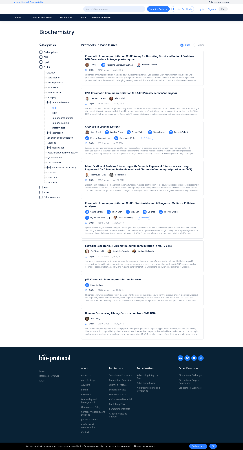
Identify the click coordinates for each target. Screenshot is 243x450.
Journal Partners (89, 419)
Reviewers (86, 394)
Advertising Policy (146, 382)
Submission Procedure (120, 375)
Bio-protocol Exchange (190, 375)
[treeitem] (58, 52)
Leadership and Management (89, 401)
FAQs (41, 380)
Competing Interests (119, 408)
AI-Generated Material (120, 399)
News (42, 371)
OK (213, 446)
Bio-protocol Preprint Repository (189, 381)
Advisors (85, 384)
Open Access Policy (91, 407)
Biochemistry (56, 32)
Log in (201, 9)
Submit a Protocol (118, 384)
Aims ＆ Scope (88, 380)
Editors (84, 389)
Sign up (212, 9)
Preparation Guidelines (121, 380)
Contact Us (86, 432)
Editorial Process (117, 389)
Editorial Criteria (117, 394)
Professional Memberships (88, 426)
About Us (86, 375)
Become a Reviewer (101, 17)
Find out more (198, 446)
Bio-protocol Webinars (190, 387)
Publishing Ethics (117, 404)
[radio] (185, 45)
